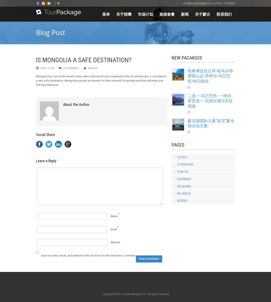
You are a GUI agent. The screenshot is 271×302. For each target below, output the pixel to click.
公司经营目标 (185, 164)
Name (114, 216)
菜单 (106, 14)
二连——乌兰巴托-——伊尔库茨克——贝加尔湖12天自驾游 (210, 101)
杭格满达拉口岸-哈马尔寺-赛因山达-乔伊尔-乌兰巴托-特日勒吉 (211, 76)
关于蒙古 (202, 14)
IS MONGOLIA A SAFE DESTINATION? (83, 60)
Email (114, 229)
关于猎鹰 (123, 14)
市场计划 (145, 14)
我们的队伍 (184, 193)
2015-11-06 (47, 68)
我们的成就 (184, 186)
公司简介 (182, 157)
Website (115, 242)
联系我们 (224, 14)
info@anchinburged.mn (197, 3)
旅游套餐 (167, 14)
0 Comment (71, 68)
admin (92, 68)
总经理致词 (184, 179)
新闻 (185, 14)
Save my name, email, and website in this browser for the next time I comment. (88, 255)
